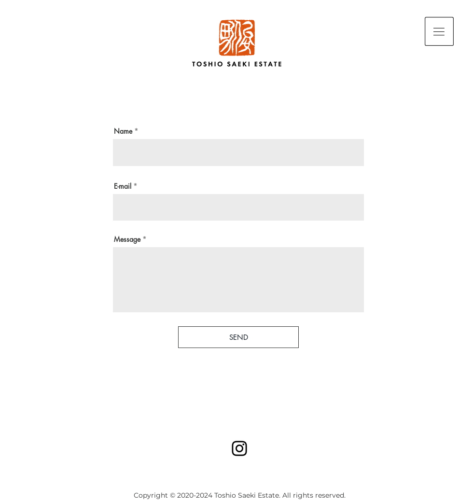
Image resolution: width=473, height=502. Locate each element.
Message (127, 239)
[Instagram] (239, 448)
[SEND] (238, 337)
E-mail (122, 186)
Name (123, 131)
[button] (439, 31)
